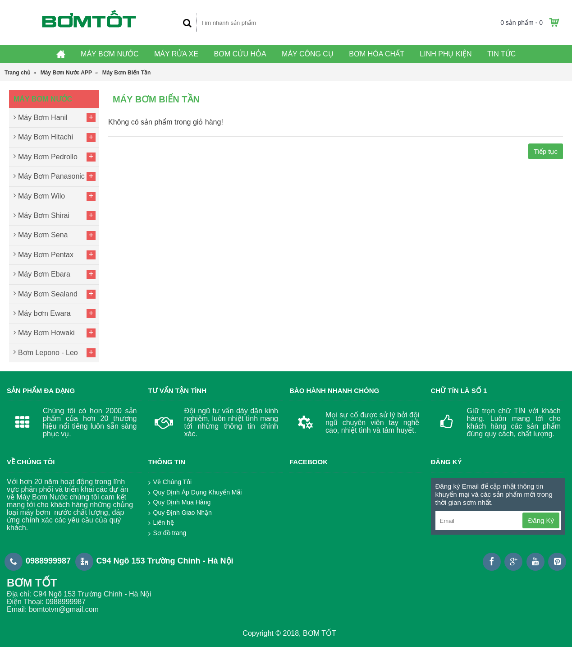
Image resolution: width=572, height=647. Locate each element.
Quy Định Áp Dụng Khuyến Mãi (195, 493)
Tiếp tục (546, 151)
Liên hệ (161, 523)
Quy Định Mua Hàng (179, 503)
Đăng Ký (541, 520)
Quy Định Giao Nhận (180, 513)
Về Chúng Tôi (170, 482)
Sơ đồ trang (167, 533)
